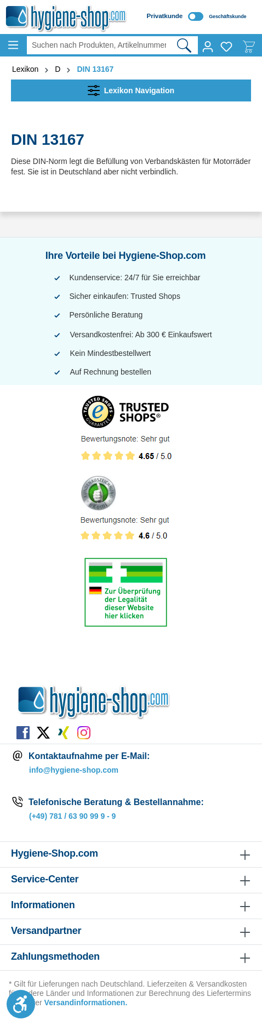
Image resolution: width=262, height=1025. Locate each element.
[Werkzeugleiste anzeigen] (21, 1004)
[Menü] (13, 45)
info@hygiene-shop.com (73, 770)
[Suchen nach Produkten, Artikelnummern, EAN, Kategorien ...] (98, 45)
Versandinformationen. (86, 1002)
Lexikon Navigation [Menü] (131, 88)
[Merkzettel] (226, 46)
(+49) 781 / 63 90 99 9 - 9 (72, 816)
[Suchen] (184, 45)
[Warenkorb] (249, 47)
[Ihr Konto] (207, 46)
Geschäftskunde (227, 16)
